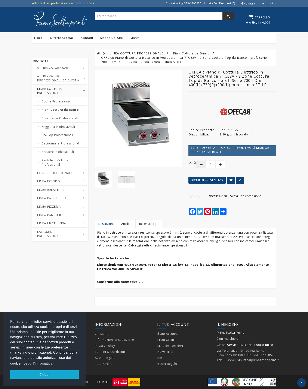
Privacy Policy (105, 346)
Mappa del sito (111, 38)
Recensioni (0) (148, 224)
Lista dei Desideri (170, 346)
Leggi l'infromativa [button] (38, 363)
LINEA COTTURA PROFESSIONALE (137, 53)
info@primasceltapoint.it (261, 360)
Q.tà (189, 163)
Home (38, 38)
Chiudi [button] (44, 374)
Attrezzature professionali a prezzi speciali (63, 3)
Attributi (126, 224)
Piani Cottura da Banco (191, 53)
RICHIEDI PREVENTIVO (207, 180)
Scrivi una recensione (246, 196)
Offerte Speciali (62, 38)
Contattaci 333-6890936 (183, 3)
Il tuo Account (167, 334)
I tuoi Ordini (103, 364)
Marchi (135, 38)
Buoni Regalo (105, 358)
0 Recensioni (215, 196)
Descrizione (106, 224)
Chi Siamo (102, 334)
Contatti (87, 38)
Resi (160, 358)
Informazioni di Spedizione (114, 340)
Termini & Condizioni (110, 352)
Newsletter (165, 352)
